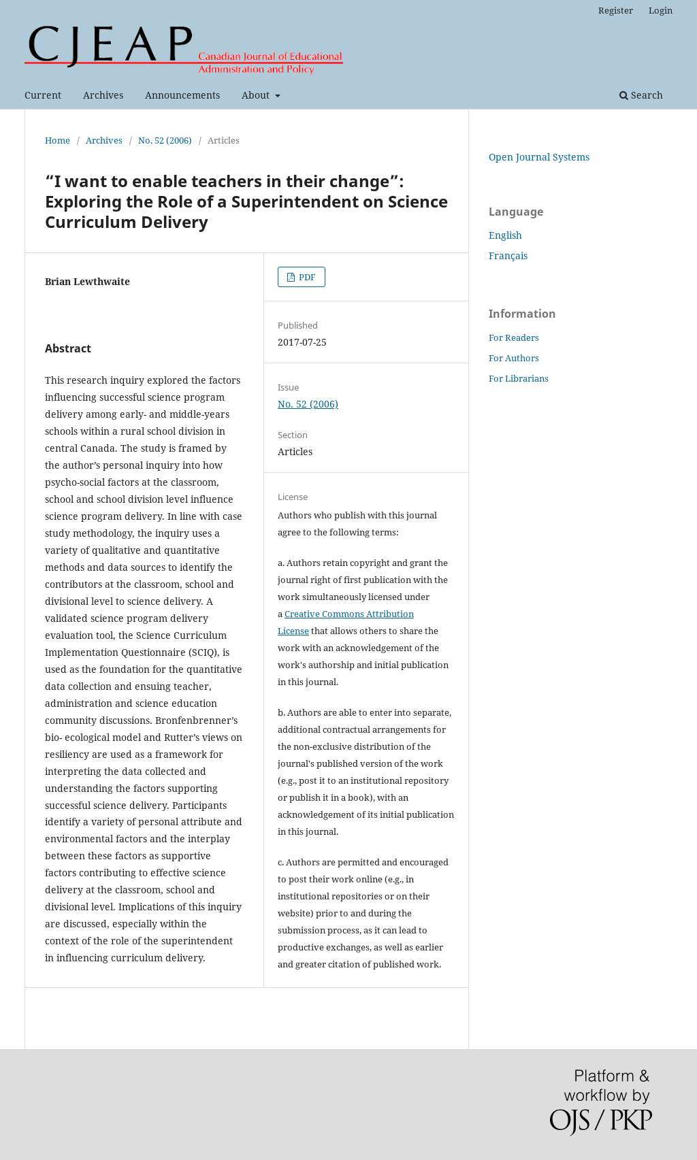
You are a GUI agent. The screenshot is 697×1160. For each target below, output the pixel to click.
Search (641, 94)
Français (508, 255)
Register (615, 10)
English (505, 235)
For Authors (514, 358)
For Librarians (519, 378)
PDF (306, 277)
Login (660, 10)
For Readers (514, 337)
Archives (103, 94)
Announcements (182, 94)
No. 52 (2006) (165, 140)
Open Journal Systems (539, 156)
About (257, 94)
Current (43, 94)
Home (57, 140)
